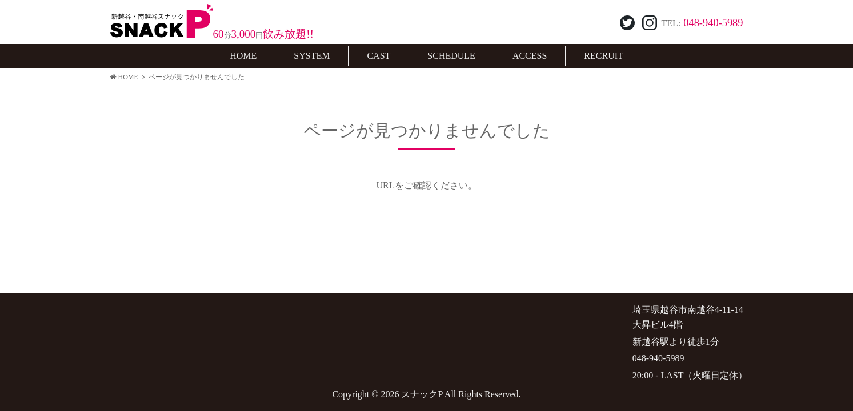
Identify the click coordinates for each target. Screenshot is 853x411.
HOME (124, 77)
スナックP (421, 394)
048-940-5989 (713, 23)
